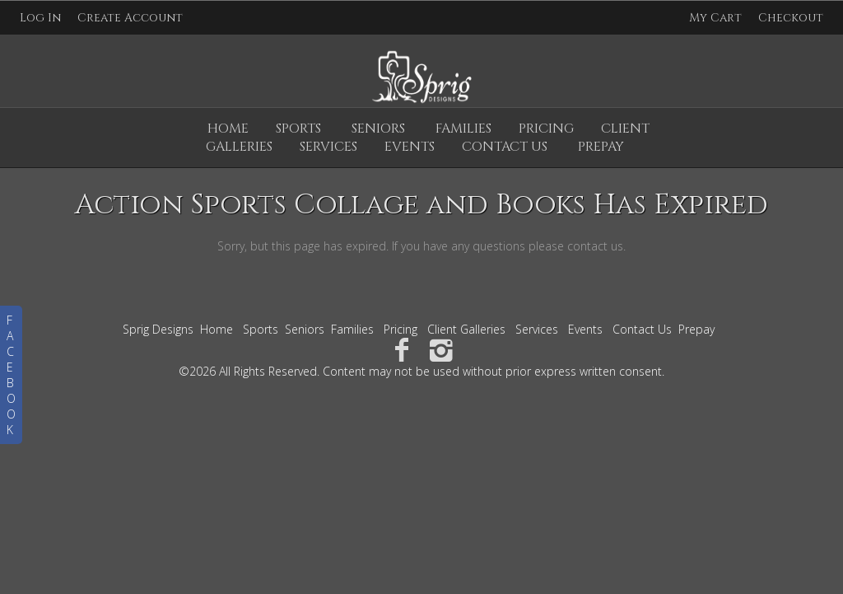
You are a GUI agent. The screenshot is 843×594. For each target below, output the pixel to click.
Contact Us (642, 329)
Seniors (378, 128)
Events (585, 329)
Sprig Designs (158, 329)
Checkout (790, 18)
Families (463, 128)
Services (536, 329)
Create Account (130, 18)
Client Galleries (466, 329)
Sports (298, 128)
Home (228, 128)
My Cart (717, 18)
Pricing (546, 128)
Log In (40, 18)
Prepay (696, 329)
